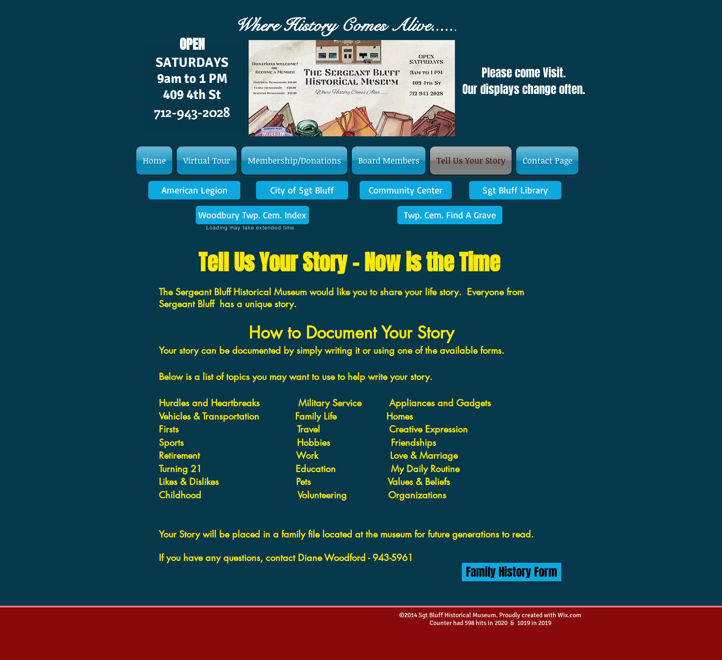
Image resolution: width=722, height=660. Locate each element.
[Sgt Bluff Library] (515, 190)
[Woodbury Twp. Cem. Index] (252, 215)
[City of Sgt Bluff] (302, 190)
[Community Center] (406, 190)
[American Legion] (194, 190)
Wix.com (569, 615)
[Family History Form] (511, 572)
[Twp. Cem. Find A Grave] (449, 215)
